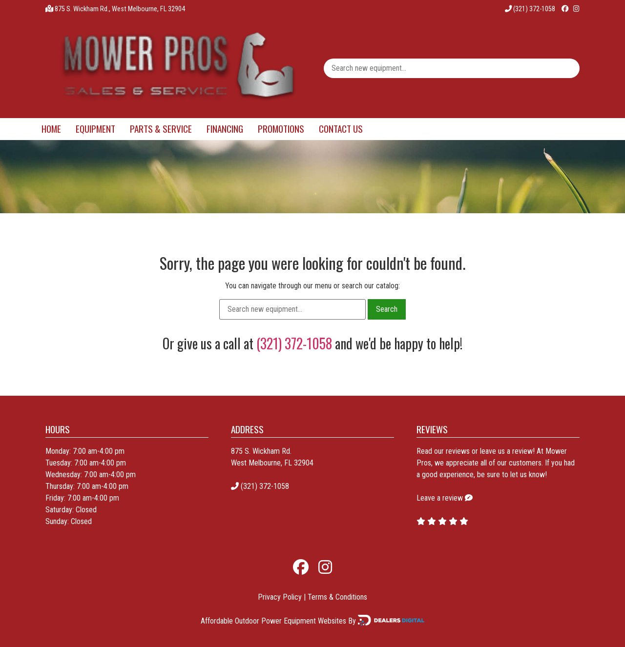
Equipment (95, 128)
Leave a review (440, 498)
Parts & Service (161, 128)
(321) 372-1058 (530, 9)
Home (51, 128)
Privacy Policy (280, 597)
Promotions (281, 128)
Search (386, 309)
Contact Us (341, 128)
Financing (225, 128)
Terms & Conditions (337, 597)
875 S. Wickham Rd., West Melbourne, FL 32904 (120, 9)
